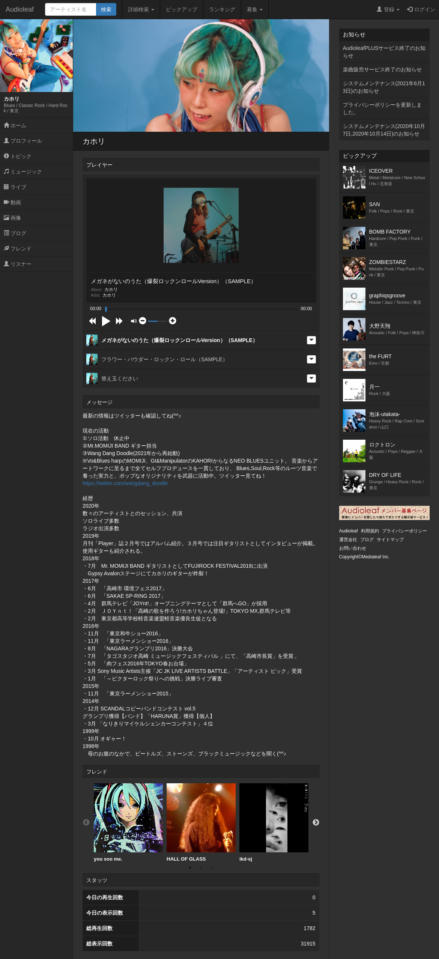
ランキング (222, 9)
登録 (388, 9)
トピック (18, 156)
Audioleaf (20, 9)
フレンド (18, 249)
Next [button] (316, 822)
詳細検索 (141, 9)
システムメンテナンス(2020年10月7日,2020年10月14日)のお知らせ (384, 130)
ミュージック (23, 172)
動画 (12, 202)
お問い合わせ (352, 548)
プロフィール (23, 141)
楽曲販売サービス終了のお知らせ (382, 69)
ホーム (15, 125)
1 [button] (190, 868)
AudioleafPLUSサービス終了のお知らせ (384, 52)
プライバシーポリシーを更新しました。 (382, 108)
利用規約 (370, 531)
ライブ (15, 187)
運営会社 (348, 539)
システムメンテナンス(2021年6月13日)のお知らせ (384, 87)
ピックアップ (181, 9)
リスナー (18, 264)
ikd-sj (273, 822)
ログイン (421, 9)
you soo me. (128, 822)
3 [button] (212, 868)
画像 (12, 218)
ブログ (15, 233)
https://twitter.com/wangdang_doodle (125, 483)
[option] (128, 822)
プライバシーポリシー (404, 531)
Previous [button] (86, 822)
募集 (255, 9)
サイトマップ (390, 539)
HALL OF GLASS (201, 822)
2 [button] (201, 868)
